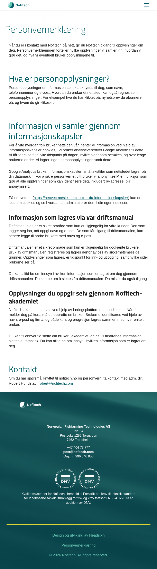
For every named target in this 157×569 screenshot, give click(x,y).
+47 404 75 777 (78, 447)
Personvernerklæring (78, 545)
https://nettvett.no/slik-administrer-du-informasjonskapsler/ (81, 198)
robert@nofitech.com (56, 383)
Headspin (97, 535)
